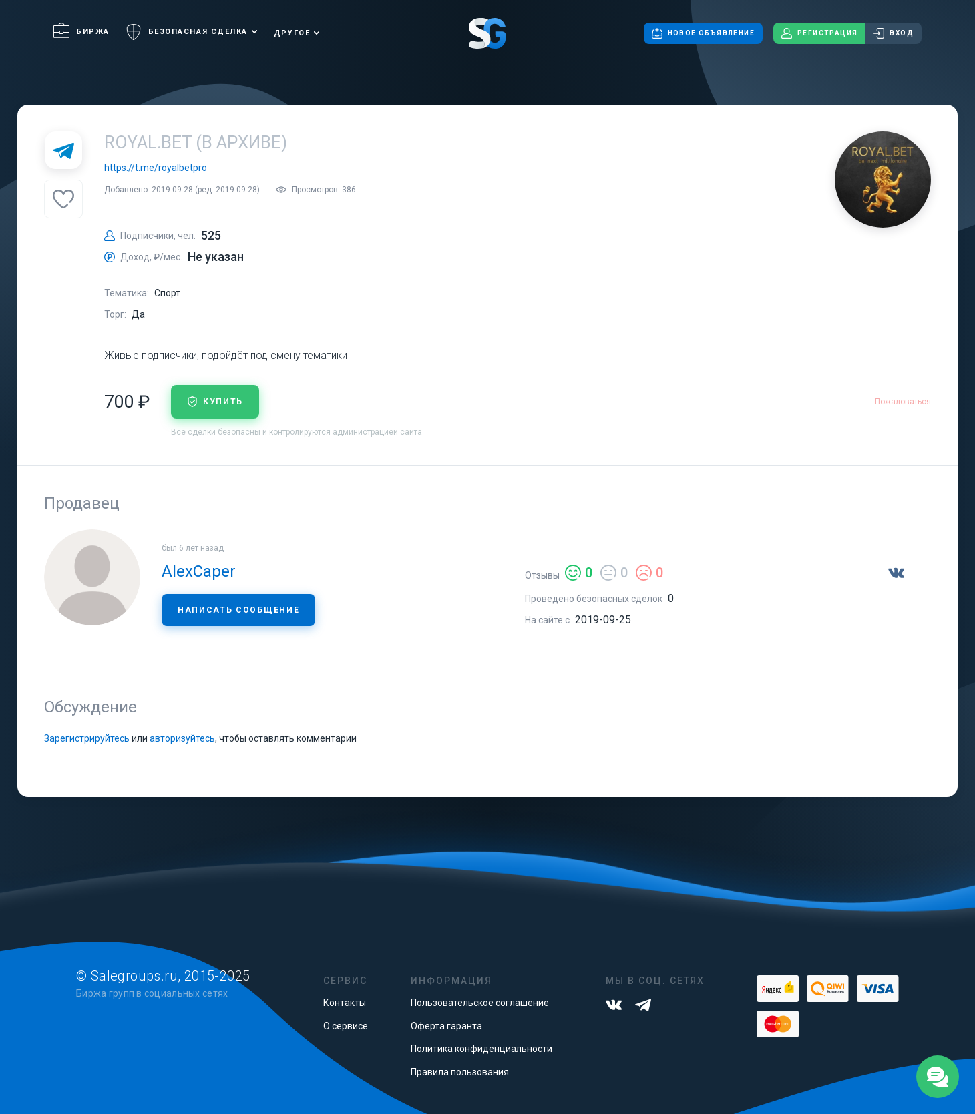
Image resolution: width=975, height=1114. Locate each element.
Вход (893, 33)
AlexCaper (199, 571)
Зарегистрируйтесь (87, 738)
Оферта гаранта (446, 1026)
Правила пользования (460, 1072)
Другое (292, 33)
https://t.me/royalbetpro (155, 167)
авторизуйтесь (182, 738)
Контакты (344, 1002)
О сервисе (345, 1026)
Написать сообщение (238, 610)
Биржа (81, 32)
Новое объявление (703, 33)
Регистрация (819, 33)
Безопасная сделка (187, 32)
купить (215, 401)
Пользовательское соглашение (480, 1002)
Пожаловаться (903, 401)
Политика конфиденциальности (481, 1048)
